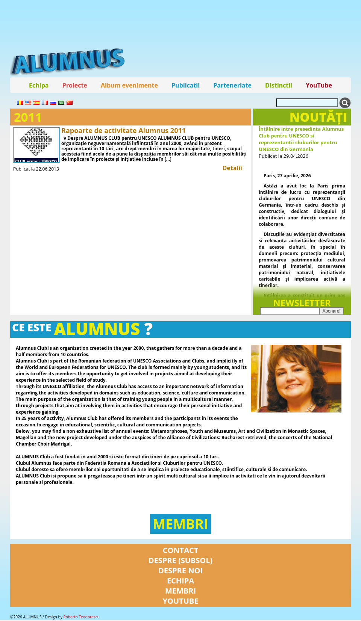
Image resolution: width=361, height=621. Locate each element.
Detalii (232, 168)
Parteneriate (232, 85)
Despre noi (180, 572)
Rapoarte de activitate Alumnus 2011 (123, 130)
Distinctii (278, 85)
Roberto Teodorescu (81, 618)
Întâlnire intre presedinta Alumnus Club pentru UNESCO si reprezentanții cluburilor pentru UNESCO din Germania (301, 139)
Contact (181, 551)
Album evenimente (129, 85)
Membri (180, 525)
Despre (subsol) (181, 561)
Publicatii (185, 85)
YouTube (319, 85)
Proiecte (74, 85)
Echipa (39, 85)
